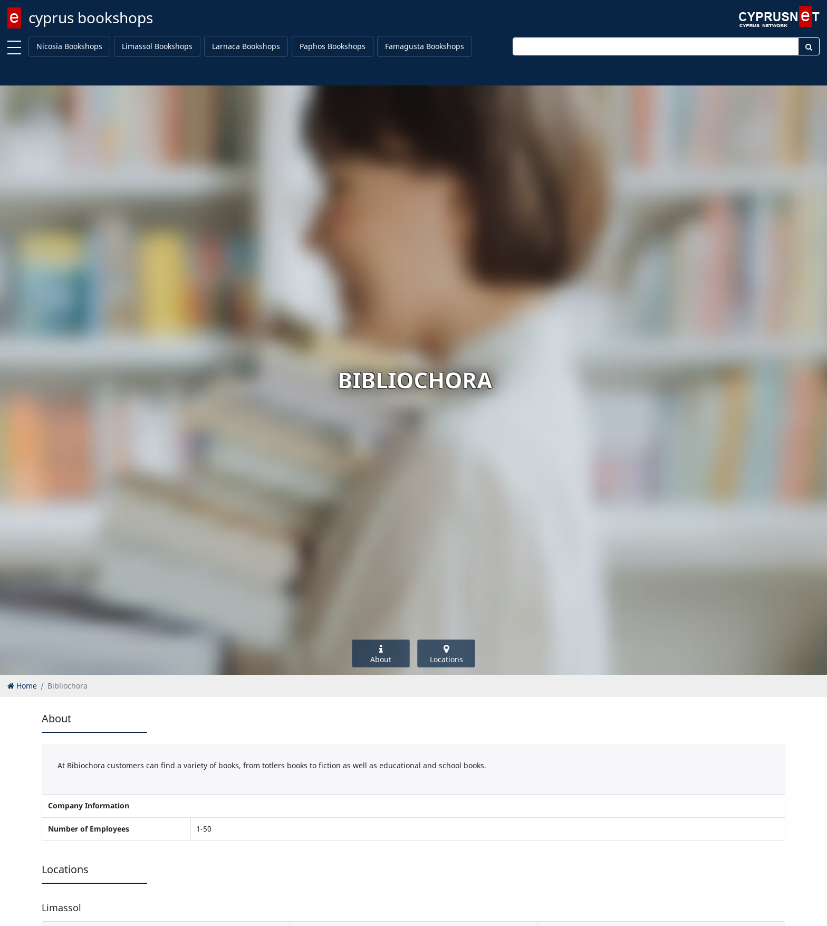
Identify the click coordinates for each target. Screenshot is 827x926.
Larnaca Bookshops (246, 46)
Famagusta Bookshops (424, 46)
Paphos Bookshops (333, 46)
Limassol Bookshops (157, 46)
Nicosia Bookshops (69, 46)
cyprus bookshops (90, 17)
